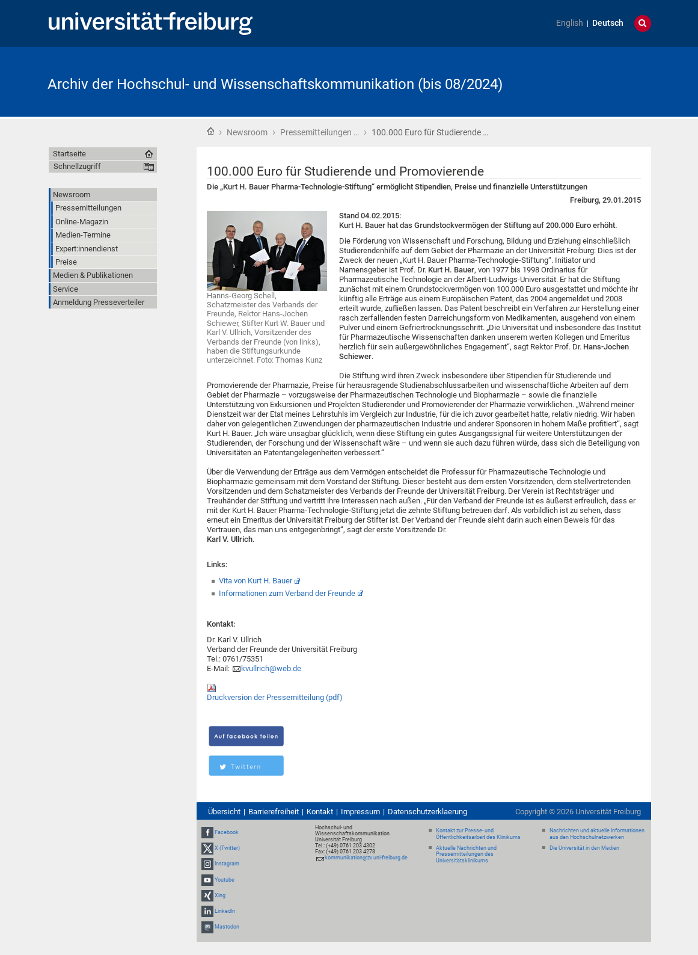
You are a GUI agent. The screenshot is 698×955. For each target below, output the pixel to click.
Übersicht (224, 811)
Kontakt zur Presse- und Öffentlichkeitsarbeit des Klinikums (478, 834)
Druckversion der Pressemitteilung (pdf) (275, 697)
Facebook (227, 832)
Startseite (210, 131)
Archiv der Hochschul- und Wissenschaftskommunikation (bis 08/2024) (275, 84)
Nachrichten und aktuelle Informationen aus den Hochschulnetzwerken (597, 834)
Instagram (227, 864)
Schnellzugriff (77, 166)
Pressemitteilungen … (319, 132)
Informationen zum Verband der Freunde (287, 593)
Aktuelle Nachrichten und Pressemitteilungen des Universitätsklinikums (466, 854)
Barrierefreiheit (273, 811)
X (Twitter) (227, 848)
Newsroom (247, 132)
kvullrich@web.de (271, 668)
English (569, 23)
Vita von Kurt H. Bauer (255, 580)
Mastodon (227, 927)
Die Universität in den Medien (584, 848)
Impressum (360, 811)
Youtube (224, 880)
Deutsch (607, 23)
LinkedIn (225, 911)
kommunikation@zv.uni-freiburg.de (366, 858)
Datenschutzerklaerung (427, 811)
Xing (220, 895)
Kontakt (320, 811)
